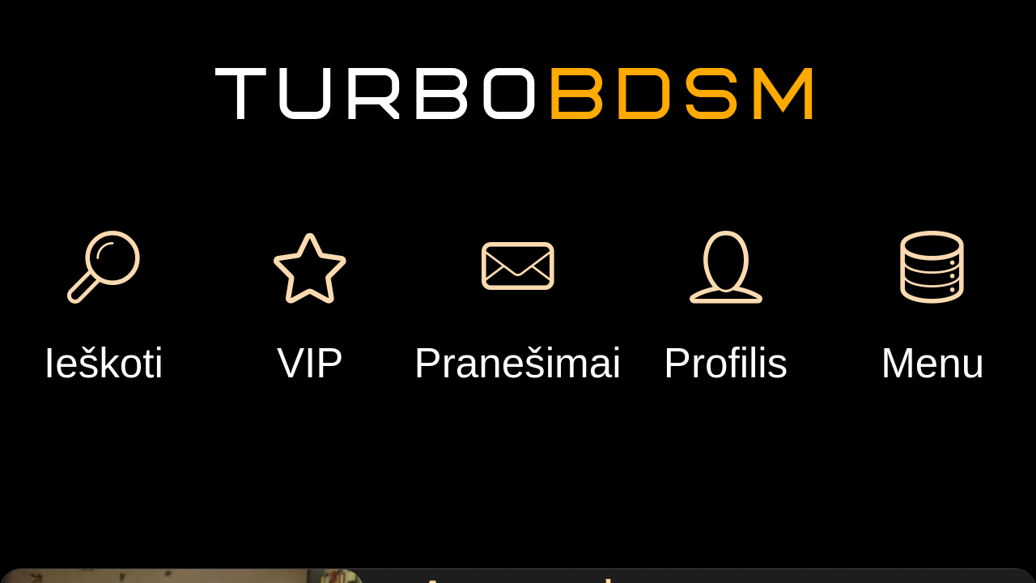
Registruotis (200, 72)
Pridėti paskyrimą (794, 109)
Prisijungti (200, 132)
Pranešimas (356, 252)
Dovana (492, 252)
